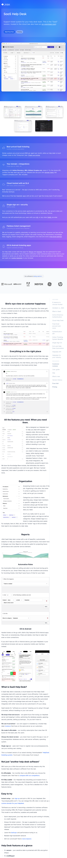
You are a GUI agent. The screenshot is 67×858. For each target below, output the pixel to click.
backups (14, 832)
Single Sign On (57, 343)
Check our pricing (34, 155)
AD (37, 217)
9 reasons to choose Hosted (57, 303)
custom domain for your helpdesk (12, 803)
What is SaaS (56, 311)
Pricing (19, 32)
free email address (56, 236)
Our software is (33, 276)
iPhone (31, 252)
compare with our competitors (29, 775)
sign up (17, 798)
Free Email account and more (56, 326)
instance (8, 726)
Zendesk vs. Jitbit (58, 308)
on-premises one (49, 24)
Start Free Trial (9, 32)
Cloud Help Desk (58, 320)
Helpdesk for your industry (56, 356)
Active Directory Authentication (57, 316)
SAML (49, 217)
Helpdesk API (56, 352)
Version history (57, 380)
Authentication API (57, 333)
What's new (56, 376)
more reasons (26, 839)
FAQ (53, 373)
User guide (55, 369)
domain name (49, 172)
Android (39, 252)
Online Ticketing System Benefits (57, 338)
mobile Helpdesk (16, 258)
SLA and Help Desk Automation (58, 347)
